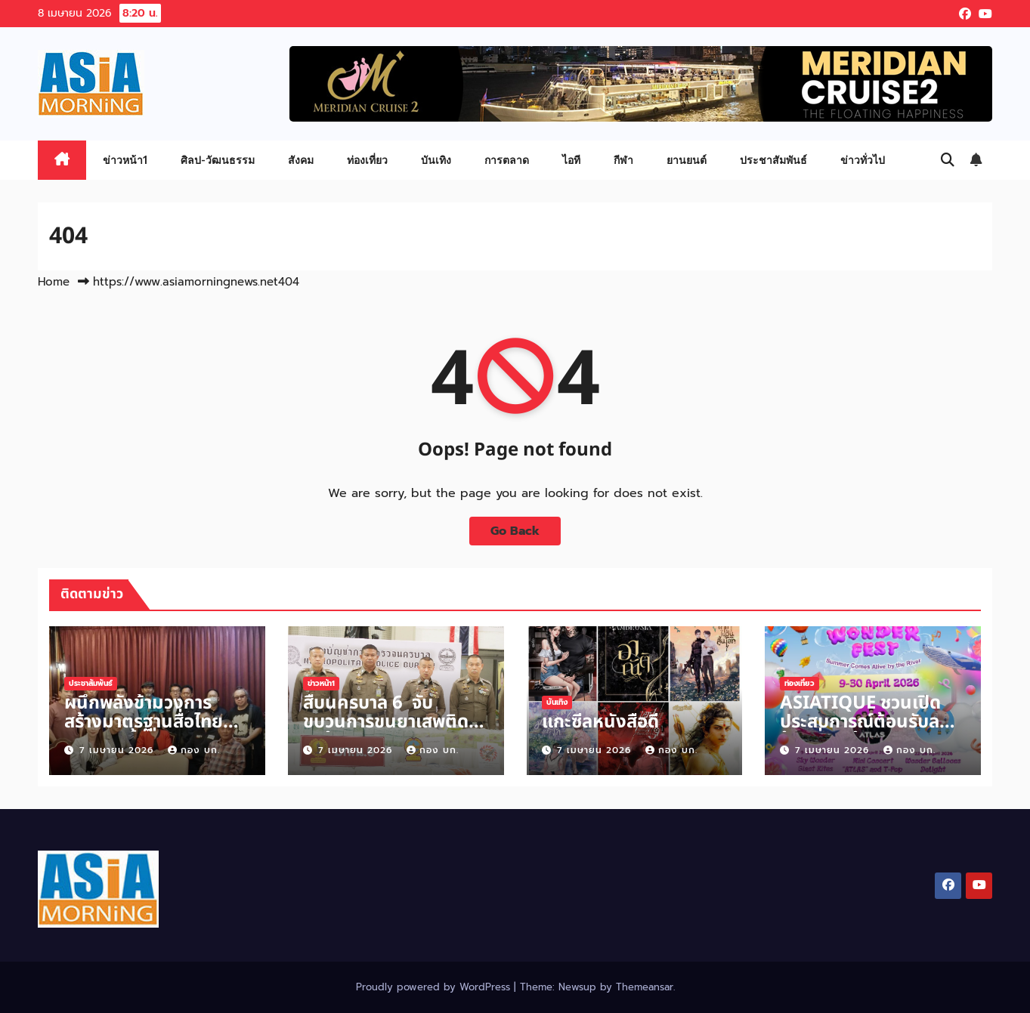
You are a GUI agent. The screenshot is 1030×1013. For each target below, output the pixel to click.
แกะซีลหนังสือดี (600, 722)
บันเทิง (436, 159)
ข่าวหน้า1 (125, 159)
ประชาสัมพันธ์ (773, 159)
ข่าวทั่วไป (862, 159)
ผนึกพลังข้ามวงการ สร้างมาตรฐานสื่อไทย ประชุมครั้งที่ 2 (143, 722)
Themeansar (644, 987)
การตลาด (506, 159)
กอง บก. (194, 750)
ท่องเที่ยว (367, 159)
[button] (947, 160)
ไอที (571, 159)
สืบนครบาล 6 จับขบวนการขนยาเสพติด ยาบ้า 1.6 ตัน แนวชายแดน (386, 732)
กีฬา (623, 159)
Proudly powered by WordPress (435, 987)
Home (54, 281)
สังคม (301, 159)
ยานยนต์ (687, 159)
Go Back (515, 531)
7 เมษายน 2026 (118, 750)
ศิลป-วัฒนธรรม (218, 159)
